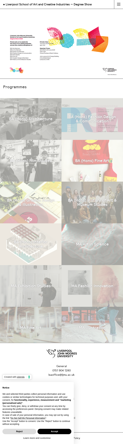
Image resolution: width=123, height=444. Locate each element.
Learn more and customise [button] (37, 438)
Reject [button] (19, 431)
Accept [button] (54, 431)
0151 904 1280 (61, 370)
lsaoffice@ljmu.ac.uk (61, 375)
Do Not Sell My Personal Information (28, 418)
